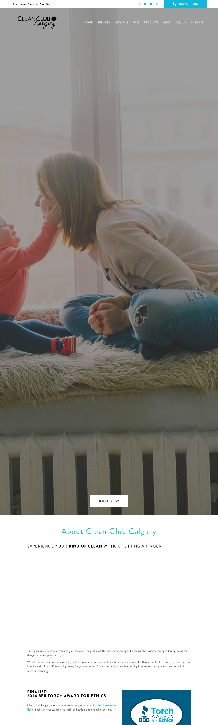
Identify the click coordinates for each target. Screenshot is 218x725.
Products (151, 22)
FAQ (136, 22)
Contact (197, 22)
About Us (121, 22)
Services (104, 22)
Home (89, 22)
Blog (166, 22)
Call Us (181, 22)
